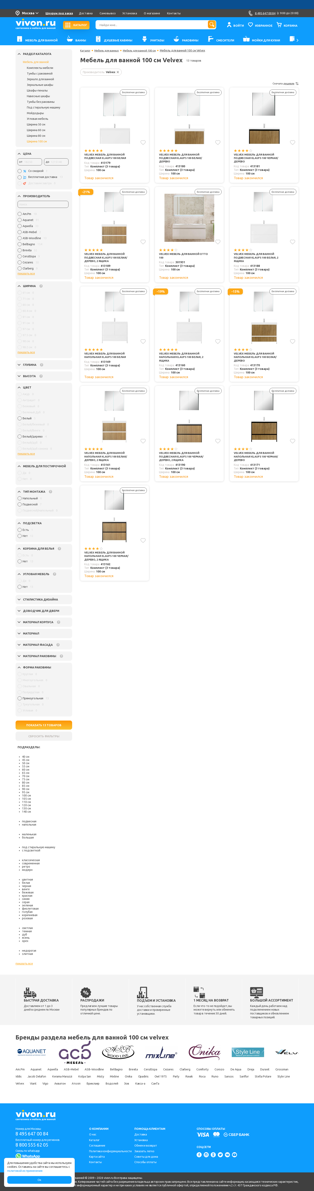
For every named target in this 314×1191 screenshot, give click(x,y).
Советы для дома (146, 1156)
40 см (25, 756)
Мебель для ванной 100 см (144, 50)
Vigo (147, 1083)
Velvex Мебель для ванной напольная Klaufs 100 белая (106, 357)
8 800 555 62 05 (33, 1145)
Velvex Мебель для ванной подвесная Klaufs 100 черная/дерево (258, 158)
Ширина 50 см (36, 124)
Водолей (223, 1083)
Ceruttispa (169, 1069)
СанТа (274, 1083)
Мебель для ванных (108, 50)
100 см (26, 795)
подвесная (29, 821)
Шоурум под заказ (59, 13)
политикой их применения (24, 1170)
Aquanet (39, 1069)
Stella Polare (75, 1083)
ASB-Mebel (79, 1069)
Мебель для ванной (36, 62)
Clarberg (208, 1069)
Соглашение (97, 1145)
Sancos (36, 1083)
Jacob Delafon (80, 1076)
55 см (25, 766)
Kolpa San (136, 1076)
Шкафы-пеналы (37, 90)
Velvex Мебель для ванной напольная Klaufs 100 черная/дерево (258, 460)
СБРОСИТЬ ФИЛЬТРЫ (43, 736)
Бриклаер (202, 1083)
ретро (26, 866)
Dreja (285, 1069)
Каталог (85, 50)
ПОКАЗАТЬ (44, 725)
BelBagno (130, 1069)
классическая (31, 860)
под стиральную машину (38, 847)
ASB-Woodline (105, 1069)
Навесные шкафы (38, 96)
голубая (27, 911)
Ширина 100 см (37, 141)
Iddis (59, 1076)
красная (27, 895)
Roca (274, 1076)
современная (31, 863)
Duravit (21, 1076)
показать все (26, 273)
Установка (129, 13)
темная (27, 931)
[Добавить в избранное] (143, 142)
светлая (27, 928)
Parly (243, 1076)
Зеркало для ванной (40, 79)
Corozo (248, 1069)
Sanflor (53, 1083)
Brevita (149, 1069)
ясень (26, 937)
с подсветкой (31, 850)
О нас (92, 1134)
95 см (25, 792)
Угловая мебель (37, 118)
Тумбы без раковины (41, 101)
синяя (26, 899)
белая (26, 882)
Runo (19, 1083)
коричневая (29, 915)
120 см (26, 805)
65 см (25, 772)
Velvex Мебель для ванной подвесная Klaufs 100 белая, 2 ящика (258, 259)
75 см (25, 779)
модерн (27, 869)
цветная (27, 879)
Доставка (86, 13)
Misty (155, 1076)
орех (25, 941)
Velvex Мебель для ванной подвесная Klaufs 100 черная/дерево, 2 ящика (183, 460)
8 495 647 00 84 (33, 1133)
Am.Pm (21, 1069)
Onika (188, 1076)
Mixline (171, 1076)
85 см (25, 785)
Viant (132, 1083)
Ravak (258, 1076)
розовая (27, 918)
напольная (29, 824)
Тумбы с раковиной (40, 73)
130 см (26, 808)
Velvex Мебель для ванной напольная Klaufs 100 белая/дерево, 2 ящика (107, 460)
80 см (25, 782)
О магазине (152, 13)
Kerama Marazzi (110, 1076)
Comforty (229, 1069)
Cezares (189, 1069)
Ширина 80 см (36, 135)
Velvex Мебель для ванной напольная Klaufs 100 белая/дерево (257, 359)
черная (26, 886)
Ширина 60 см (36, 130)
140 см (26, 811)
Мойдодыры (35, 113)
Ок (39, 1180)
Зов (240, 1083)
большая (28, 837)
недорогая (29, 950)
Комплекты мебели (40, 67)
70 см (25, 776)
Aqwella (58, 1069)
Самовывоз (108, 13)
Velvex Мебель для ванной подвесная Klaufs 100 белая (106, 156)
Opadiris (205, 1076)
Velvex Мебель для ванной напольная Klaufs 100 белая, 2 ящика (183, 359)
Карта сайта (97, 1156)
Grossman (40, 1076)
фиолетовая (30, 908)
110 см (26, 802)
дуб (24, 934)
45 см (25, 760)
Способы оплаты (145, 1162)
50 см (25, 763)
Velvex (116, 1083)
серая (26, 902)
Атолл (183, 1083)
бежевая (28, 892)
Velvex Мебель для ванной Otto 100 (185, 257)
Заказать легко (144, 1151)
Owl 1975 (226, 1076)
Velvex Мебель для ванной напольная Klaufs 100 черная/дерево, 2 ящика (108, 560)
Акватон (164, 1083)
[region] (43, 242)
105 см (26, 798)
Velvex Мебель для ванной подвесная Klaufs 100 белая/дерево (182, 158)
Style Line (98, 1083)
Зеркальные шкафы (40, 84)
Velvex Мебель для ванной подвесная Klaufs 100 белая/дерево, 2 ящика (107, 259)
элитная (27, 953)
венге (26, 889)
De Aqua (267, 1069)
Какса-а (256, 1083)
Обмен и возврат (145, 1145)
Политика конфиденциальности (110, 1151)
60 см (25, 769)
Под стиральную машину (43, 107)
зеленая (27, 905)
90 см (25, 789)
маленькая (29, 834)
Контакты (174, 13)
